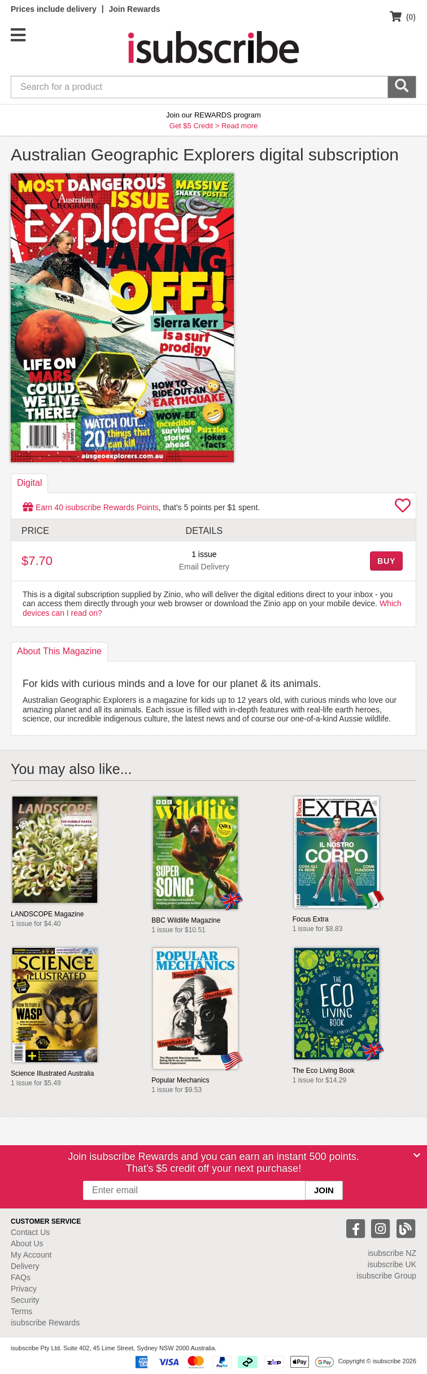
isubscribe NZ (392, 1253)
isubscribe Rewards (45, 1322)
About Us (27, 1243)
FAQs (20, 1277)
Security (25, 1300)
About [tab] (59, 651)
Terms (21, 1311)
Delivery (25, 1266)
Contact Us (30, 1232)
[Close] (417, 1155)
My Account (31, 1254)
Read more (239, 125)
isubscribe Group (386, 1275)
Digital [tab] (29, 483)
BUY (386, 561)
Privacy (24, 1288)
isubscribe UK (392, 1264)
